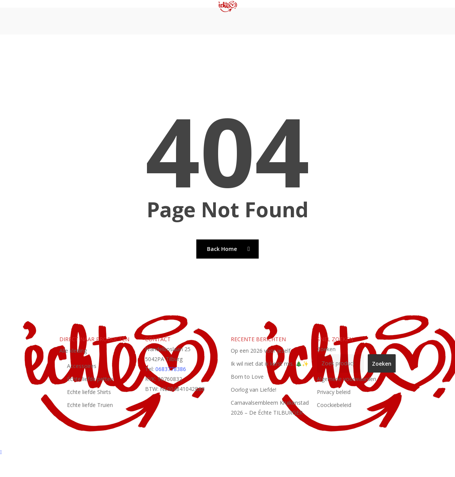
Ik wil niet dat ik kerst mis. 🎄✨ (269, 363)
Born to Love (247, 376)
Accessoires (81, 366)
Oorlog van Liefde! (253, 389)
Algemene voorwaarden (346, 379)
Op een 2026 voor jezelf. (261, 350)
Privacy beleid (334, 392)
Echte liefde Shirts (89, 392)
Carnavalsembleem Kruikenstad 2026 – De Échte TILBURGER (270, 407)
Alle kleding (73, 350)
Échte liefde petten (90, 379)
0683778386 (170, 369)
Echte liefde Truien (90, 405)
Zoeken (326, 349)
